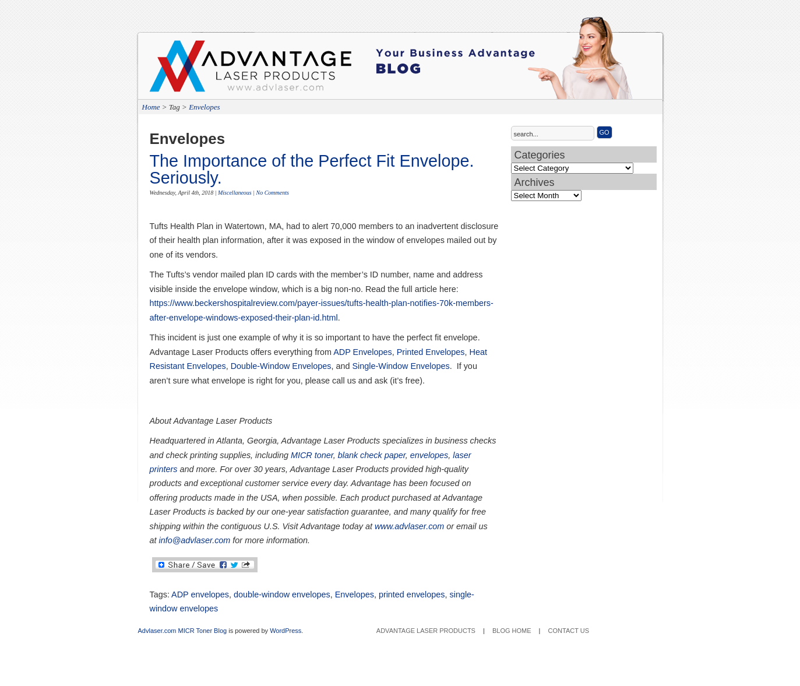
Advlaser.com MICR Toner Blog (182, 630)
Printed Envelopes (431, 352)
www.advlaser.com (409, 526)
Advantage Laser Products (196, 70)
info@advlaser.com (195, 540)
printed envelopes (412, 594)
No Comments (272, 192)
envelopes (429, 455)
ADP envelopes (200, 594)
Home (151, 107)
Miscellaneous (235, 192)
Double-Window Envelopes (281, 366)
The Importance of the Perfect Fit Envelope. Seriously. (312, 169)
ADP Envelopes (362, 352)
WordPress (285, 630)
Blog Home (511, 630)
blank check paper (372, 455)
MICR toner (312, 455)
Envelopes (204, 107)
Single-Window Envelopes (401, 366)
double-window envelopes (282, 594)
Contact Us (569, 630)
